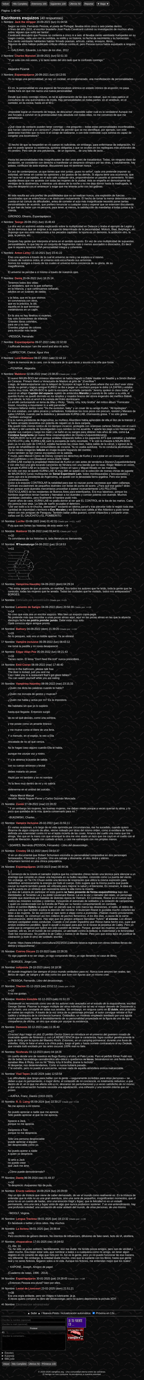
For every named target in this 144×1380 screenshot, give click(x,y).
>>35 (11, 1233)
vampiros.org (57, 1372)
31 (2, 1073)
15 (2, 607)
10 (2, 521)
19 (2, 664)
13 (2, 584)
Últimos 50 (75, 3)
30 (2, 1052)
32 (2, 1101)
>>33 (76, 1102)
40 (2, 1304)
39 (2, 1288)
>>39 (82, 1278)
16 (2, 629)
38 (2, 1278)
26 (2, 967)
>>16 (88, 607)
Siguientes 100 (58, 3)
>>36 (83, 1219)
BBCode (10, 1358)
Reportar (88, 3)
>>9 (66, 525)
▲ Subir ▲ (33, 1313)
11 (2, 531)
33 (2, 1177)
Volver (5, 3)
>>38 (11, 1292)
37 (2, 1241)
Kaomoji (9, 1355)
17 (2, 641)
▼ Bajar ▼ (103, 3)
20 (2, 683)
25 (2, 951)
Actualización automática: (76, 1313)
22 (2, 823)
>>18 (74, 629)
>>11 (71, 521)
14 (2, 600)
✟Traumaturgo (25, 544)
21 (2, 804)
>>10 (73, 374)
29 (2, 1027)
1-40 (13, 10)
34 (2, 1191)
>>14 (11, 611)
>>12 (74, 531)
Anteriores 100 (38, 3)
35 (2, 1218)
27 (2, 986)
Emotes (9, 1352)
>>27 (78, 521)
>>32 (11, 1182)
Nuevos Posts (51, 1313)
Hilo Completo (20, 3)
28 (2, 999)
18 (2, 651)
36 (2, 1228)
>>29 (71, 986)
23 (2, 850)
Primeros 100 (49, 1364)
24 (2, 866)
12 (2, 544)
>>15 (64, 600)
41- (19, 10)
